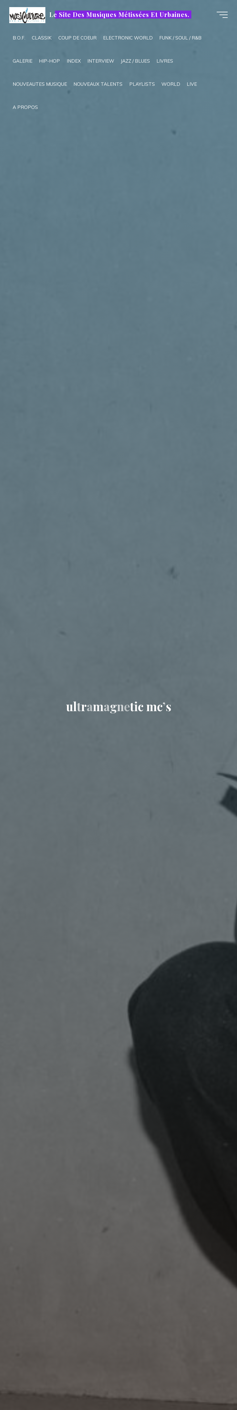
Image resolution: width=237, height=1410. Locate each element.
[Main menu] (222, 15)
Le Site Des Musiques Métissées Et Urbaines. (119, 14)
